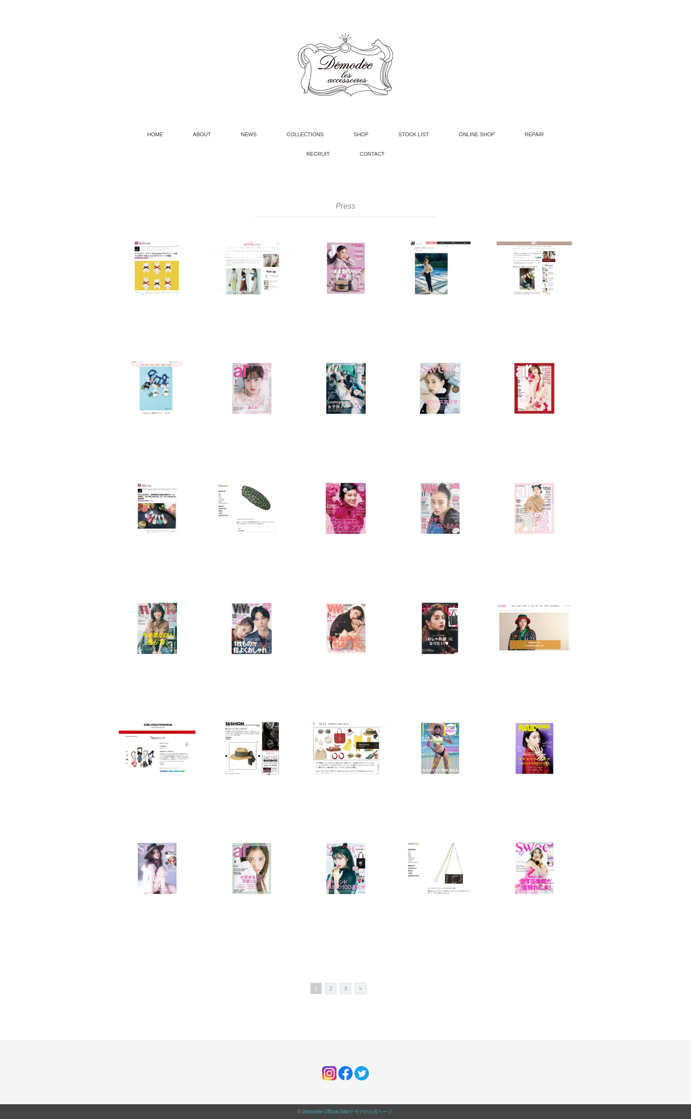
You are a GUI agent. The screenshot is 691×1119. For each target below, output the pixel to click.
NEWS (249, 134)
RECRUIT (318, 154)
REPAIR (534, 134)
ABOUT (202, 134)
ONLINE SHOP (476, 134)
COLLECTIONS (305, 134)
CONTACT (372, 154)
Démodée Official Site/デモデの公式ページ (347, 1111)
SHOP (361, 134)
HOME (155, 134)
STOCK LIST (413, 134)
